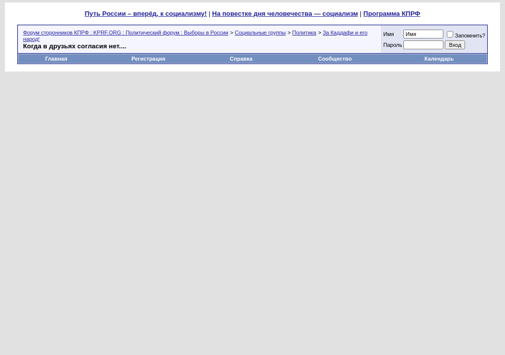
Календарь (439, 59)
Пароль (392, 45)
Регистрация (148, 59)
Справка (241, 59)
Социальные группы (260, 33)
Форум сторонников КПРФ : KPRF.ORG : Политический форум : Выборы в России (125, 33)
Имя (388, 34)
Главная (56, 59)
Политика (304, 33)
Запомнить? (466, 35)
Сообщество (335, 59)
